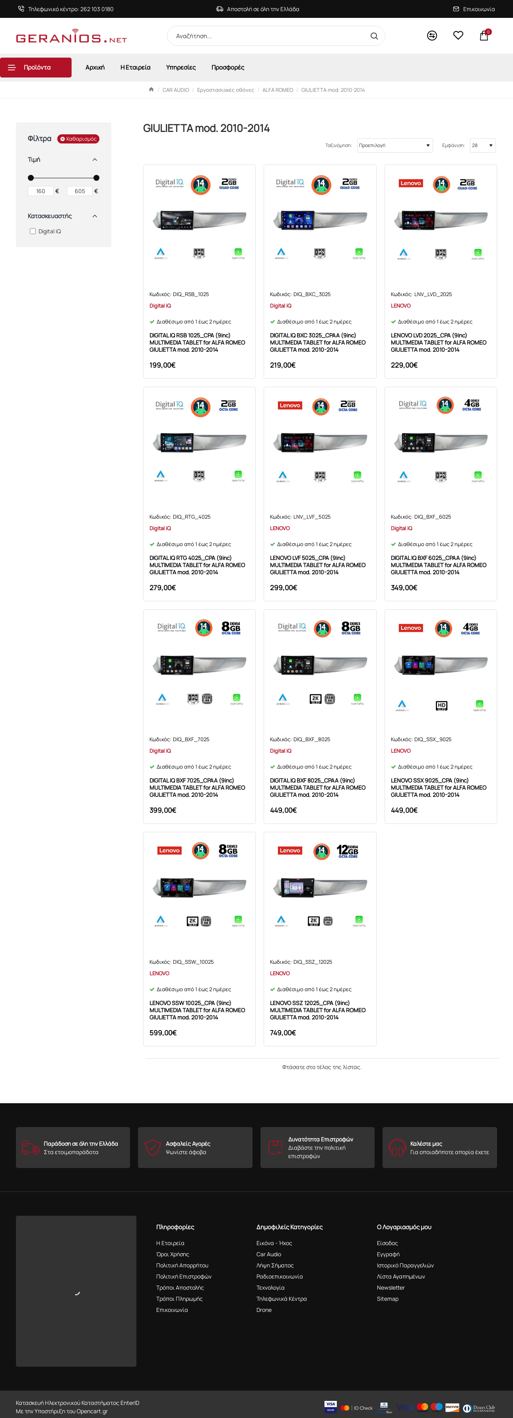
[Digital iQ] (33, 231)
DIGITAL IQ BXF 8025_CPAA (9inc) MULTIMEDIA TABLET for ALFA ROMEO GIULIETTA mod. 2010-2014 (317, 787)
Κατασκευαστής (50, 216)
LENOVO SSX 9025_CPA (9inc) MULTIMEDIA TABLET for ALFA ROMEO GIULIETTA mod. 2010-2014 (438, 787)
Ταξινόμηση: (338, 145)
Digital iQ (160, 305)
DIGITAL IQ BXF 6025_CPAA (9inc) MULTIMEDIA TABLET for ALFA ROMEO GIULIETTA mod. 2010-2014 (438, 565)
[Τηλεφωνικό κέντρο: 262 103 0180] (66, 9)
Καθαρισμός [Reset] (81, 138)
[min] (41, 191)
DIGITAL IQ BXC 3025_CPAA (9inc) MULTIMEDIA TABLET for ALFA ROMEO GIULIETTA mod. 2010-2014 (317, 342)
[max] (80, 191)
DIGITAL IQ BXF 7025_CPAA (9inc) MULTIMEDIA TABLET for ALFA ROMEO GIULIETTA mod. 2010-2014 (197, 787)
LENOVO (400, 305)
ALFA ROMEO (277, 89)
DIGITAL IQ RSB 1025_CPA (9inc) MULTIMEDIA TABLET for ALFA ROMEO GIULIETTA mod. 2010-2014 (197, 342)
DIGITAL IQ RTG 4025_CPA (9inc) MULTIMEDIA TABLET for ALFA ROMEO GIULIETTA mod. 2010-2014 (197, 565)
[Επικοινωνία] (474, 9)
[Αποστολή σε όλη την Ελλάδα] (257, 9)
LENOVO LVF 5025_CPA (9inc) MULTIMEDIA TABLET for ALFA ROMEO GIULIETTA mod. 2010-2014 (317, 565)
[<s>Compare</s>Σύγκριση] (432, 36)
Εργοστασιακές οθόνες (225, 89)
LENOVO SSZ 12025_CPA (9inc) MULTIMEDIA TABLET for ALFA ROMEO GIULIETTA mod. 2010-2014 (317, 1010)
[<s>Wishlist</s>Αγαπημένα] (458, 36)
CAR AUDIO (176, 89)
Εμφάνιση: (453, 145)
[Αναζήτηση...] (376, 35)
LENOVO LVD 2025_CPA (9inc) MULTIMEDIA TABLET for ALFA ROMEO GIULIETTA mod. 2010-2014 (438, 342)
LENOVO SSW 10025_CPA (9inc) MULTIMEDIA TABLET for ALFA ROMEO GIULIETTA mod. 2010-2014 (197, 1010)
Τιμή (34, 159)
